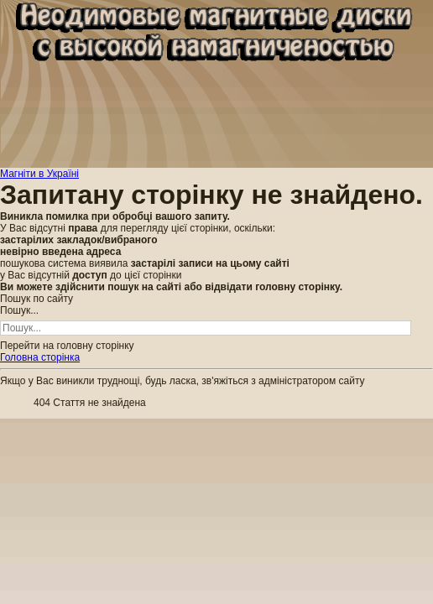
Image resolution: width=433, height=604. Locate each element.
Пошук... (19, 310)
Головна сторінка (40, 357)
